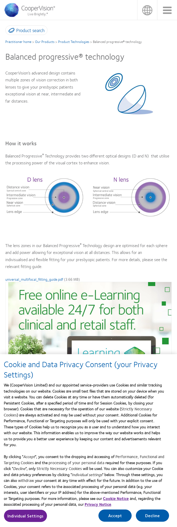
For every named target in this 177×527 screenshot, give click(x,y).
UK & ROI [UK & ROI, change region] (147, 10)
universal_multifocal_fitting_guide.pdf (34, 279)
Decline (152, 517)
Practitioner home (18, 41)
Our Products (44, 41)
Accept (115, 517)
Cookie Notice (116, 500)
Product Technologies (73, 41)
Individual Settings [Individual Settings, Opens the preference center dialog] (25, 517)
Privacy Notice (98, 506)
